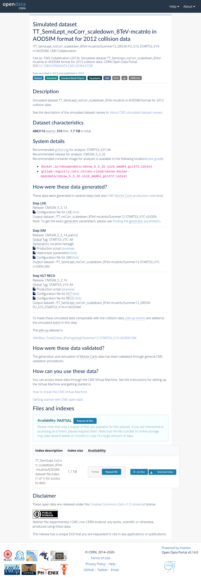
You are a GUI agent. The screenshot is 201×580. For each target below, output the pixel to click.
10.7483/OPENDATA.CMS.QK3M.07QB (66, 66)
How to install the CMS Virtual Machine (60, 392)
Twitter (102, 570)
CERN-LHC (135, 78)
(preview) (68, 248)
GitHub (89, 570)
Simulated (52, 78)
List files (139, 472)
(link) (76, 212)
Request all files (85, 421)
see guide (155, 159)
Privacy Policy (95, 564)
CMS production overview (135, 195)
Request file (111, 472)
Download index (161, 472)
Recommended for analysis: (59, 150)
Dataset (38, 78)
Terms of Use (100, 558)
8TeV (116, 78)
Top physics (94, 78)
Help (112, 564)
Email (115, 570)
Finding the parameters (136, 221)
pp (124, 78)
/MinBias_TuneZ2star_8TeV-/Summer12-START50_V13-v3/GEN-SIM (85, 338)
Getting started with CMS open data (58, 399)
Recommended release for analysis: (58, 154)
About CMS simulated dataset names (136, 112)
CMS (107, 78)
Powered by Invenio (176, 548)
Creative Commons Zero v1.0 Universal (117, 504)
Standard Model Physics (72, 78)
